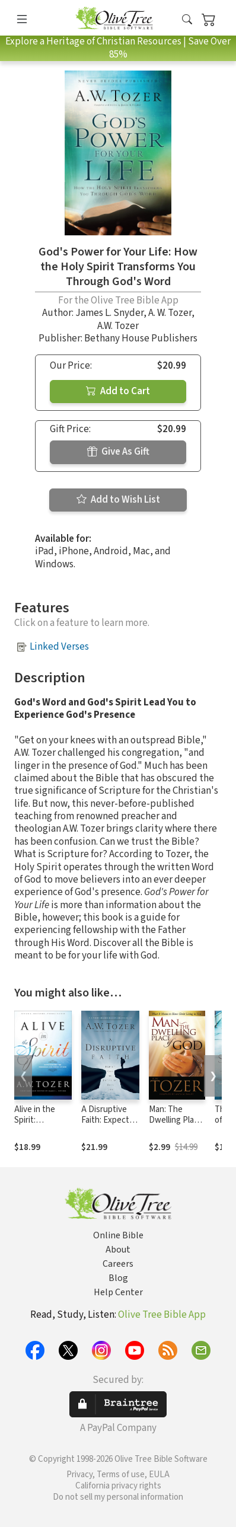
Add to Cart (118, 391)
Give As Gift (118, 452)
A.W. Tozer (118, 326)
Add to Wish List (118, 500)
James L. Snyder (109, 313)
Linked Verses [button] (59, 647)
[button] (187, 20)
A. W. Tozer (170, 313)
